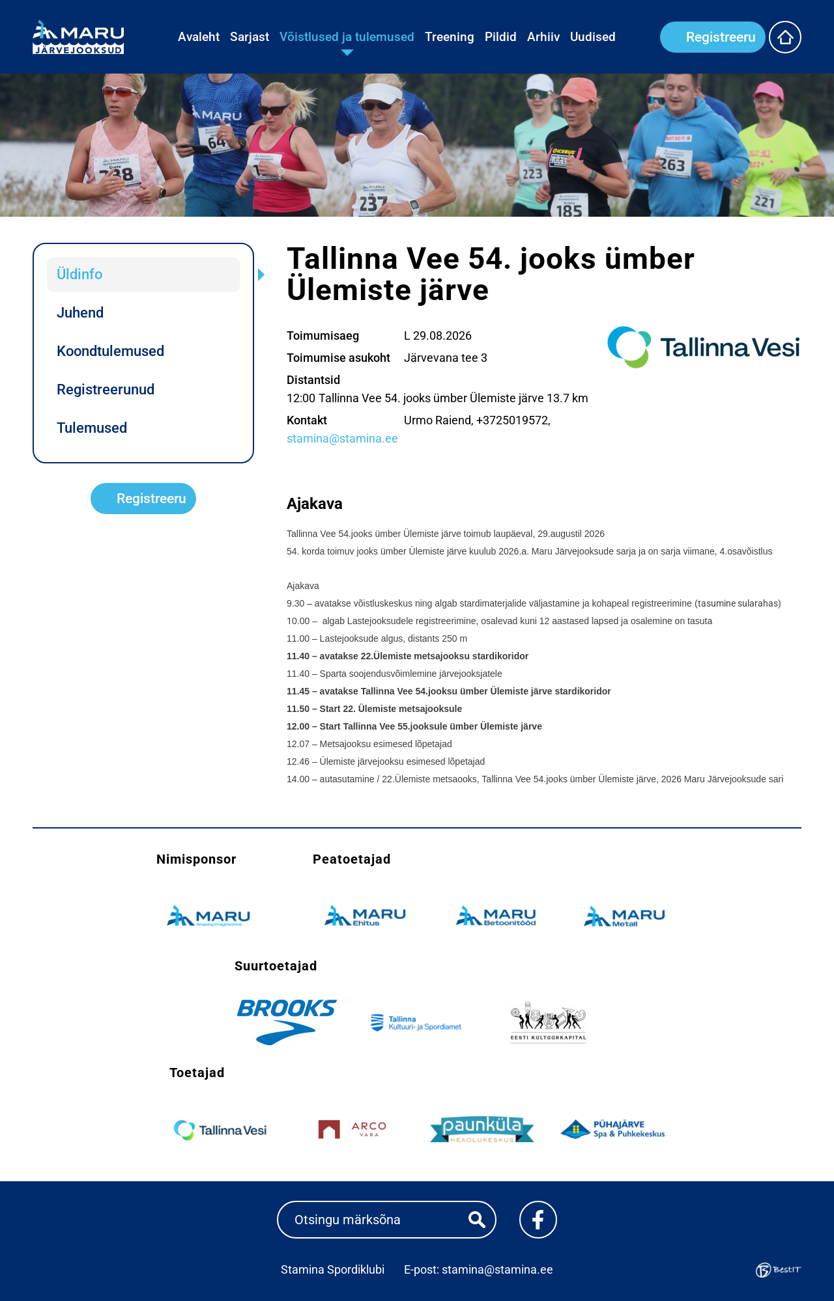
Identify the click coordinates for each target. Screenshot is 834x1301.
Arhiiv (543, 36)
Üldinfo (79, 274)
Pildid (501, 36)
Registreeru (721, 37)
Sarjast (249, 36)
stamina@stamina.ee (342, 438)
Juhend (80, 313)
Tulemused (92, 428)
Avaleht (199, 36)
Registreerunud (105, 389)
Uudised (593, 36)
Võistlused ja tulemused (347, 36)
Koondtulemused (110, 351)
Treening (449, 36)
